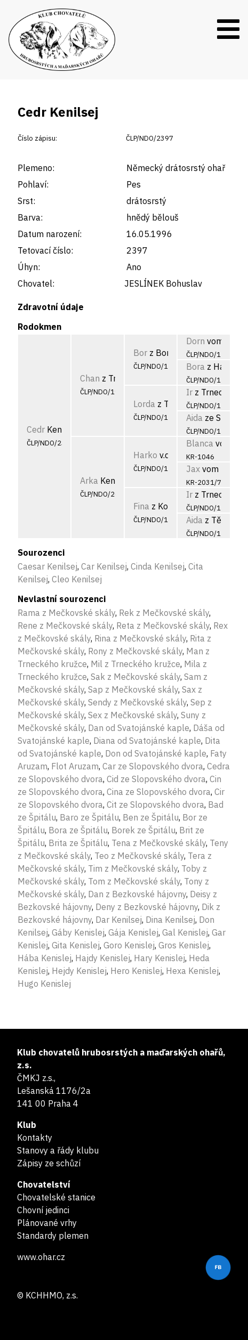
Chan (90, 378)
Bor (140, 352)
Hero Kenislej (136, 970)
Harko (145, 455)
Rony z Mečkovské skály (135, 651)
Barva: (30, 217)
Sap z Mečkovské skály (133, 689)
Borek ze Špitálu (143, 830)
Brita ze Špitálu (78, 843)
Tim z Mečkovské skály (133, 868)
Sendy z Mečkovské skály (137, 702)
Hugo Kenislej (44, 983)
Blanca (199, 443)
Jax (193, 469)
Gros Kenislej (183, 945)
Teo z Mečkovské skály (139, 855)
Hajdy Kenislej (102, 958)
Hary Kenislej (159, 958)
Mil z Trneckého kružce (135, 664)
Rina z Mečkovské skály (140, 638)
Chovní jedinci (43, 1210)
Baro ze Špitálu (89, 817)
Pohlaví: (33, 184)
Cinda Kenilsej (158, 566)
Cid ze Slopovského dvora (156, 779)
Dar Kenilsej (118, 919)
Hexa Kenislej (192, 970)
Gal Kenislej (185, 932)
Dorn (195, 341)
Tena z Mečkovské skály (158, 843)
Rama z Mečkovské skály (66, 612)
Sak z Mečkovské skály (135, 676)
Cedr (36, 429)
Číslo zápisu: (37, 138)
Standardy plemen (53, 1235)
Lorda (144, 404)
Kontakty (34, 1137)
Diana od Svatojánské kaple (147, 740)
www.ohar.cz (41, 1257)
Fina (141, 506)
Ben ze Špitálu (151, 817)
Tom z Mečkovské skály (134, 881)
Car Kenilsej (104, 566)
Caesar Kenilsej (47, 566)
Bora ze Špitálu (78, 830)
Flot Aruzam (75, 766)
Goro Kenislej (129, 945)
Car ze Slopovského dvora (152, 766)
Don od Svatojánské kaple (155, 753)
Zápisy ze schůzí (49, 1163)
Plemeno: (36, 168)
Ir (189, 392)
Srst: (26, 201)
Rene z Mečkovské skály (65, 625)
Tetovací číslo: (45, 250)
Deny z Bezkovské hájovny (146, 907)
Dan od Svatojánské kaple (138, 727)
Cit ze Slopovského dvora (155, 804)
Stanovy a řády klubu (58, 1150)
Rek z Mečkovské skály (164, 612)
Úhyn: (29, 267)
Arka (89, 480)
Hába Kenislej (44, 958)
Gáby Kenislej (78, 932)
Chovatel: (36, 283)
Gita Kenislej (76, 945)
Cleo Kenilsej (77, 579)
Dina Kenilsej (170, 919)
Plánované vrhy (47, 1222)
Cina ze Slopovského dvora (159, 791)
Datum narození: (50, 234)
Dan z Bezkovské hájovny (137, 894)
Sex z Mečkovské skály (132, 715)
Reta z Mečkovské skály (163, 625)
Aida (194, 417)
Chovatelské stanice (56, 1197)
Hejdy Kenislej (79, 970)
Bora (195, 366)
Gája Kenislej (133, 932)
